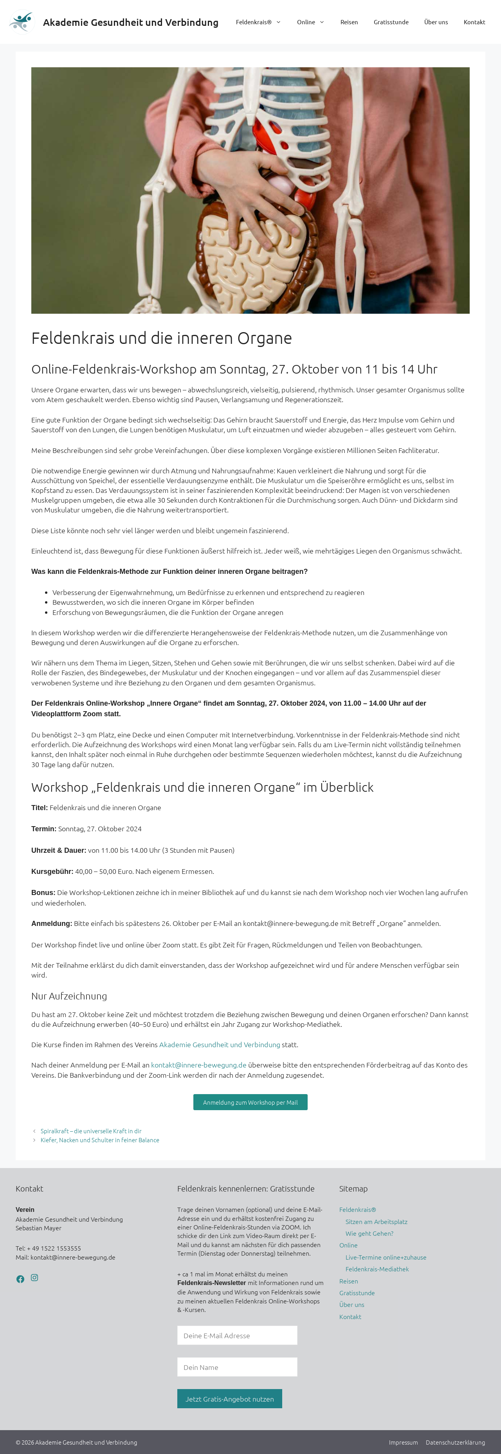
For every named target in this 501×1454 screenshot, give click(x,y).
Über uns (436, 21)
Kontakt (474, 21)
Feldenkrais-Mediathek (377, 1268)
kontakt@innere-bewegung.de (199, 1064)
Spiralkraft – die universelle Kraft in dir (91, 1131)
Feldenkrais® (262, 22)
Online (315, 22)
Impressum (403, 1442)
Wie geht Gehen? (369, 1233)
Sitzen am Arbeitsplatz (376, 1221)
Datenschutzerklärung (455, 1442)
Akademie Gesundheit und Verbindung (131, 22)
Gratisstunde (391, 21)
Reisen (349, 21)
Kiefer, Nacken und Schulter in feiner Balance (100, 1140)
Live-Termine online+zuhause (386, 1257)
